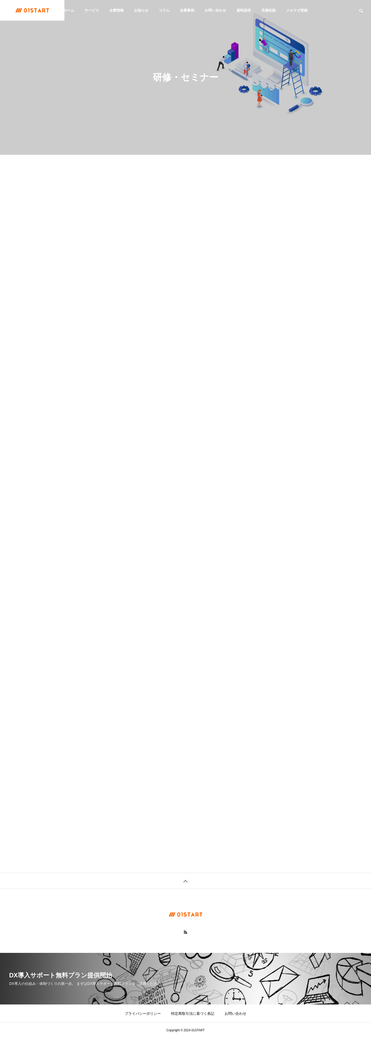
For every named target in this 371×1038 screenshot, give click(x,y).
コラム (164, 10)
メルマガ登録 (297, 10)
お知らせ (141, 10)
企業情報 (116, 10)
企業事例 (187, 10)
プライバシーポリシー (143, 1013)
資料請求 (244, 10)
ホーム (68, 10)
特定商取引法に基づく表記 (192, 1013)
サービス (92, 10)
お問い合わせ (215, 10)
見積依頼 (268, 10)
